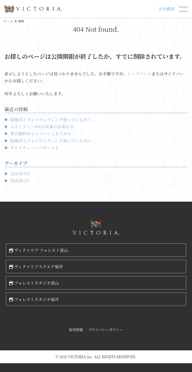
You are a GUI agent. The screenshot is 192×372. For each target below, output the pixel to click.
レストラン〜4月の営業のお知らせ (42, 126)
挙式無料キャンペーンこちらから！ (43, 133)
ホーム (8, 20)
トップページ (139, 74)
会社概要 (166, 9)
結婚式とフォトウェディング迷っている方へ (50, 119)
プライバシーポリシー (105, 329)
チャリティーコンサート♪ (34, 147)
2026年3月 (20, 174)
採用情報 (76, 329)
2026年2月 (20, 181)
